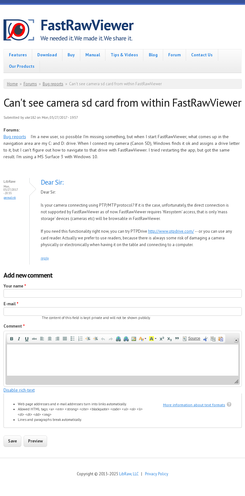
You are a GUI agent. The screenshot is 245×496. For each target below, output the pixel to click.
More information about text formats (194, 404)
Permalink (10, 197)
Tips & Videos (124, 55)
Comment (14, 326)
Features (18, 55)
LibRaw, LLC (128, 473)
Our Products (21, 66)
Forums (30, 84)
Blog (153, 55)
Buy (71, 55)
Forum (174, 55)
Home (12, 84)
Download (47, 55)
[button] (11, 338)
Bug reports (53, 84)
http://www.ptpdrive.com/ (171, 231)
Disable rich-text (19, 390)
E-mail (11, 304)
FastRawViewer (86, 24)
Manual (92, 55)
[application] (123, 358)
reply (45, 258)
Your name (15, 286)
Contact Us (202, 55)
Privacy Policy (156, 473)
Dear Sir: (52, 182)
